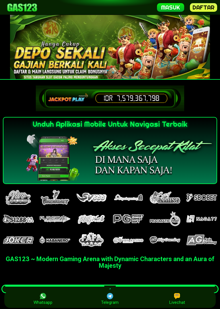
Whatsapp (43, 299)
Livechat (177, 299)
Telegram (110, 299)
